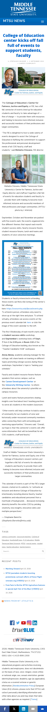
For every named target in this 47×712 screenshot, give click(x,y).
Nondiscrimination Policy (23, 685)
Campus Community (27, 63)
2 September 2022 (36, 61)
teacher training (25, 547)
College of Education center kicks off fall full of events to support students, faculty (23, 45)
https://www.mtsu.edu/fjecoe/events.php (24, 308)
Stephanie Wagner (18, 61)
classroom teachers (24, 537)
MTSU (23, 544)
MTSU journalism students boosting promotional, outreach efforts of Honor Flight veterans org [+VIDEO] (24, 577)
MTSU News (14, 20)
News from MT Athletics (18, 601)
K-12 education (28, 540)
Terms (34, 699)
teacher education (13, 547)
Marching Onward (13, 569)
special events (31, 544)
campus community (9, 537)
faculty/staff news (16, 540)
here (29, 322)
